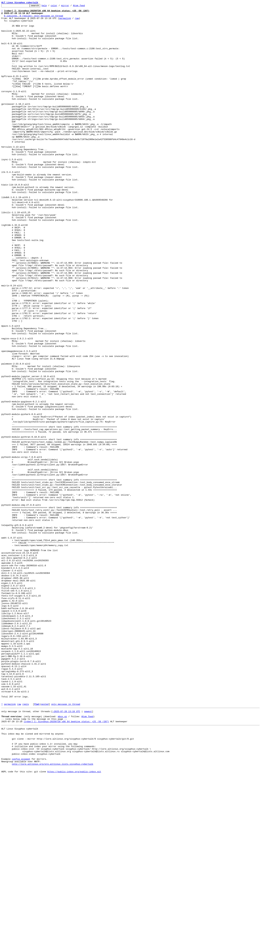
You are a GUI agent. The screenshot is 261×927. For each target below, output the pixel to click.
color (59, 6)
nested (45, 844)
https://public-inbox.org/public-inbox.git (74, 923)
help (49, 6)
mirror (70, 6)
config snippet (21, 908)
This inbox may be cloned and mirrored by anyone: (32, 877)
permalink (65, 21)
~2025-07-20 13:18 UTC (66, 852)
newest (88, 852)
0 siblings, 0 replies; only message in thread (33, 18)
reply (25, 844)
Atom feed (84, 6)
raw (77, 21)
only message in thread (65, 844)
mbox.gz (62, 858)
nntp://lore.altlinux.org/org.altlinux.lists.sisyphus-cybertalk (52, 914)
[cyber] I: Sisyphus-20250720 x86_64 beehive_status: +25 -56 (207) (66, 864)
